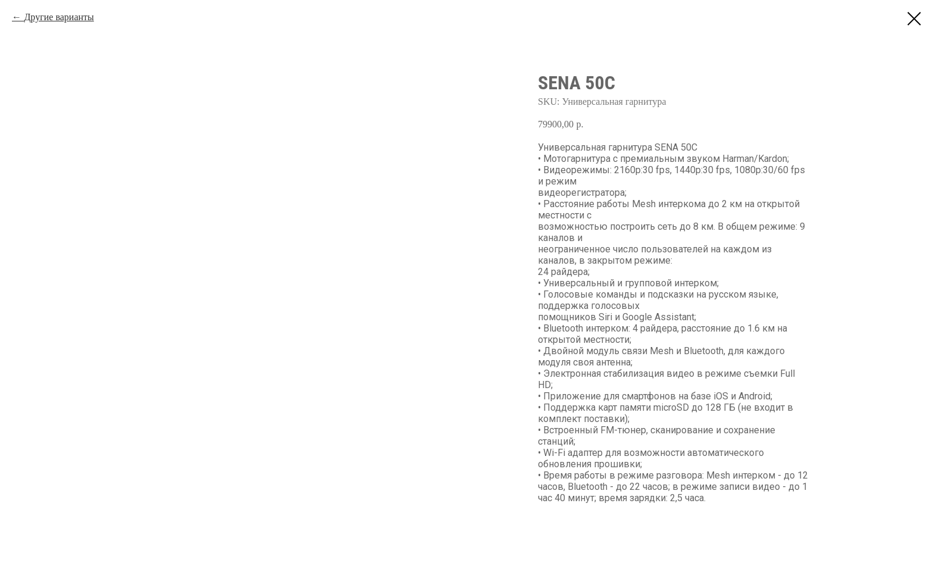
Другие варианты (58, 17)
